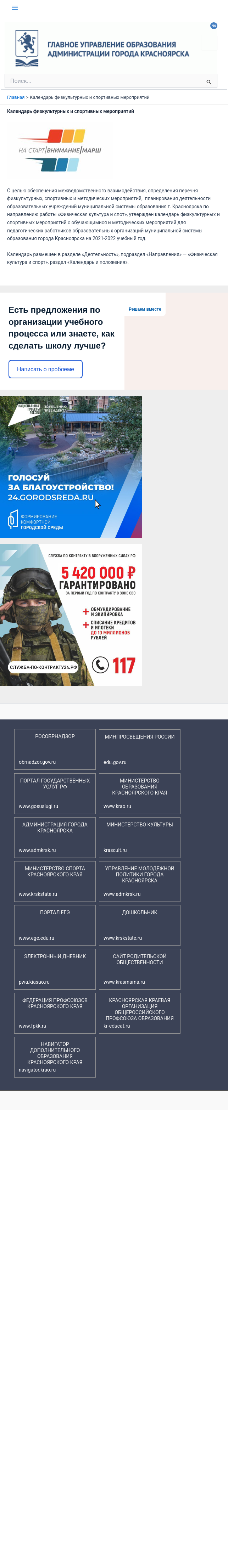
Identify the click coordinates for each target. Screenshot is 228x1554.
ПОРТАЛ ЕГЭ (44, 925)
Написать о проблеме (45, 369)
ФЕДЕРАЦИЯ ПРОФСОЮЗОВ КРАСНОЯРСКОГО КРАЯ (53, 1013)
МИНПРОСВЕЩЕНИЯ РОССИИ (139, 749)
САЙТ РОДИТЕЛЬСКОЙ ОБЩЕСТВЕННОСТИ (135, 969)
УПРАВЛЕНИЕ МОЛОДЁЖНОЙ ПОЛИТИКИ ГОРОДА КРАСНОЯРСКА (139, 881)
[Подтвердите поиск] (209, 82)
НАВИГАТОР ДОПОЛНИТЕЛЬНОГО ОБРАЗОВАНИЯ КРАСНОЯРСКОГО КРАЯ (51, 1057)
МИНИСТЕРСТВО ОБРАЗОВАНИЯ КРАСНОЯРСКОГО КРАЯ (135, 793)
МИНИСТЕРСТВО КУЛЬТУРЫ (138, 837)
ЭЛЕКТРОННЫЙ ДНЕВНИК (52, 969)
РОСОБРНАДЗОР (47, 749)
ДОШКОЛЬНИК (130, 925)
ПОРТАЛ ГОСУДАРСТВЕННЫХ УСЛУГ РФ (54, 793)
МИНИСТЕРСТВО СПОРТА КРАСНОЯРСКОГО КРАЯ (52, 881)
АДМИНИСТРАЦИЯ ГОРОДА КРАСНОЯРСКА (53, 837)
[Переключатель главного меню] (14, 7)
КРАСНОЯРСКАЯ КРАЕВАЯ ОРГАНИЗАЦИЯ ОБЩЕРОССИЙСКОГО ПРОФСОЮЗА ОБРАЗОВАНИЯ (139, 1013)
